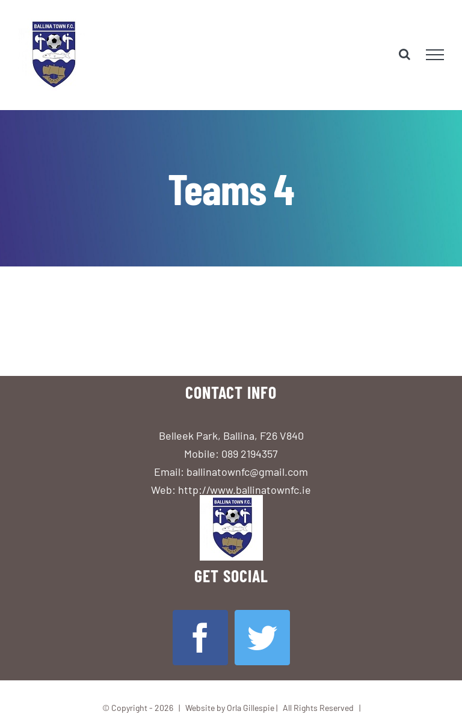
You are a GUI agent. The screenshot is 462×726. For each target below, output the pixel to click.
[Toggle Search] (404, 54)
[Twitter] (262, 637)
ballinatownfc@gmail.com (247, 471)
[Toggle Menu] (435, 54)
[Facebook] (200, 637)
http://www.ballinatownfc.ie (244, 489)
